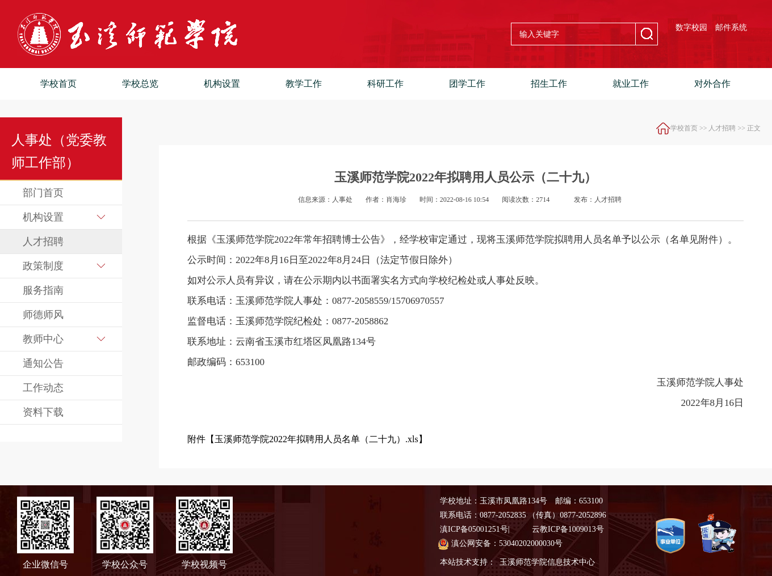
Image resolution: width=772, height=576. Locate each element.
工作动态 (43, 387)
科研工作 (385, 83)
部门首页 (43, 192)
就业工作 (630, 83)
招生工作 (549, 83)
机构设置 (222, 83)
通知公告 (43, 363)
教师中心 (64, 339)
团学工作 (467, 83)
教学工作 (304, 83)
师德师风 (43, 314)
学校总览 (140, 83)
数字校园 (691, 27)
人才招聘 (43, 241)
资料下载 (43, 412)
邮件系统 (731, 27)
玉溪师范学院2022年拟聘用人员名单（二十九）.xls (316, 439)
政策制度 (64, 266)
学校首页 (58, 83)
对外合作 (712, 83)
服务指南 (43, 290)
